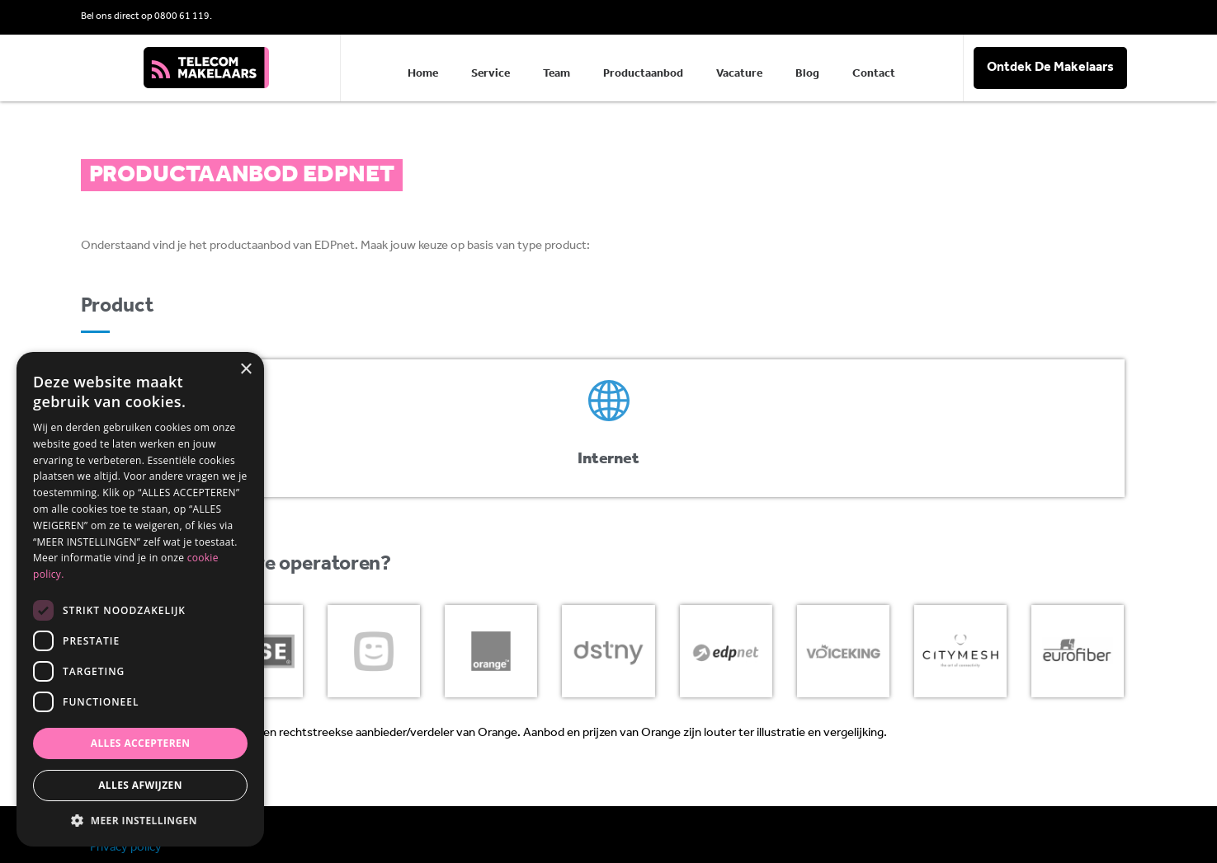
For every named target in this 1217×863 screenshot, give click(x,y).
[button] (140, 821)
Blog (807, 74)
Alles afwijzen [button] (140, 785)
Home (423, 74)
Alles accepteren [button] (141, 743)
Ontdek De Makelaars (1050, 67)
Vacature (739, 74)
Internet (608, 459)
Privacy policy (126, 848)
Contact (873, 74)
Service (490, 74)
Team (556, 74)
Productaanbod (643, 74)
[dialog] (140, 599)
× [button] (245, 369)
